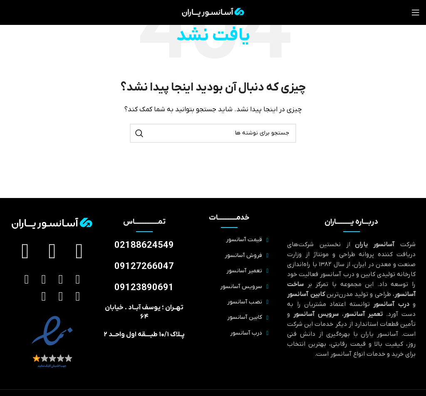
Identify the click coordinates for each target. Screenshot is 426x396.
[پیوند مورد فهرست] (229, 239)
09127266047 (144, 267)
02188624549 (144, 246)
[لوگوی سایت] (213, 12)
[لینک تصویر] (52, 342)
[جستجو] (213, 133)
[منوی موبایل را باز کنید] (415, 12)
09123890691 (144, 288)
